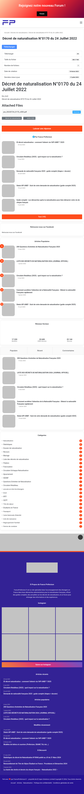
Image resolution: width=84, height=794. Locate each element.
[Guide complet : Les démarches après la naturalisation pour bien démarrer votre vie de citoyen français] (8, 205)
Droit (5, 493)
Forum (42, 14)
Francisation (7, 467)
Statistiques (7, 444)
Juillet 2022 (29, 118)
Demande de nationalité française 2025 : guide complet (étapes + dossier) (43, 171)
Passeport (7, 511)
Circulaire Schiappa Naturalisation (16, 470)
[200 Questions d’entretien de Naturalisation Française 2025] (8, 252)
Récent (40, 351)
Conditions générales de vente (63, 783)
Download (77, 112)
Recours (6, 452)
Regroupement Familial (11, 523)
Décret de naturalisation (12, 118)
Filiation (6, 463)
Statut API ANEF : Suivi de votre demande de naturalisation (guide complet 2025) (46, 185)
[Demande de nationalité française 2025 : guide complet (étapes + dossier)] (8, 176)
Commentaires (68, 351)
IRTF (5, 496)
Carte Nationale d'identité (12, 515)
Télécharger (9, 47)
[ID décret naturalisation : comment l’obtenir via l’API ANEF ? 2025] (8, 147)
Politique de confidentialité (43, 783)
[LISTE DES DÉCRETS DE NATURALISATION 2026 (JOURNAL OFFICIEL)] (8, 266)
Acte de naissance (9, 519)
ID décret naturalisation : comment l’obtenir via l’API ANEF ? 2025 (40, 142)
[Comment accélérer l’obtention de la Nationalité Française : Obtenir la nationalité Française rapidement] (8, 295)
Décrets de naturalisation (19, 33)
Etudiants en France (10, 508)
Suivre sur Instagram (42, 665)
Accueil (5, 33)
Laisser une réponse (42, 128)
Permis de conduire (10, 526)
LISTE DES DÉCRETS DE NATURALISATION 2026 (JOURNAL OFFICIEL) (42, 261)
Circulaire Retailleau (10, 485)
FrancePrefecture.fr (20, 779)
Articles (19, 783)
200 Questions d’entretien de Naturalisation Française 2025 (38, 247)
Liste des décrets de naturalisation (16, 459)
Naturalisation (8, 441)
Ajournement (8, 474)
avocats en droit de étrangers (13, 489)
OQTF (5, 500)
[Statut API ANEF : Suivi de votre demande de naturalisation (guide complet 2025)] (8, 190)
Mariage (6, 456)
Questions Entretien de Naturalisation (17, 482)
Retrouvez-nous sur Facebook (12, 232)
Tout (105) (42, 217)
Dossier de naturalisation (12, 448)
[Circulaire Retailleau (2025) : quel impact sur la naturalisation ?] (8, 162)
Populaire (13, 351)
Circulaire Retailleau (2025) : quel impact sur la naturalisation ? (39, 157)
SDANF (6, 478)
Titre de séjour (8, 504)
